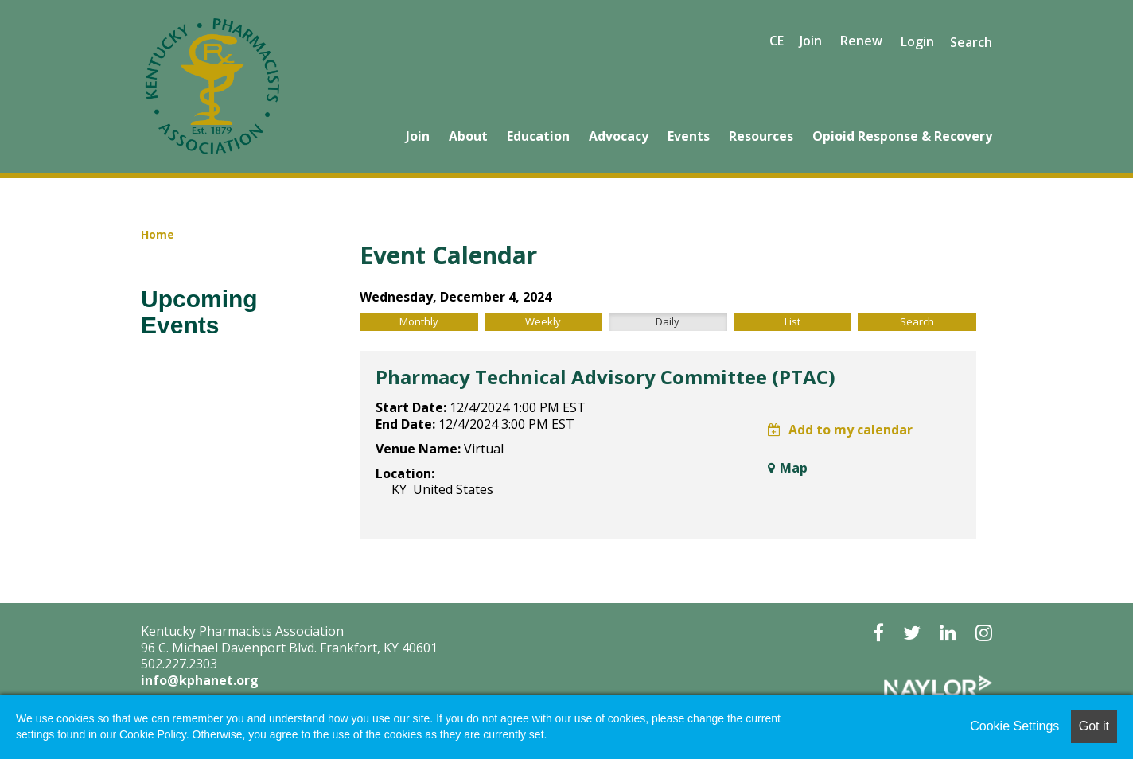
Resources (761, 136)
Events (689, 136)
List (792, 321)
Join (418, 136)
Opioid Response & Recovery (902, 136)
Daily (667, 321)
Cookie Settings (1014, 726)
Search (971, 42)
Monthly (418, 321)
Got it (1094, 726)
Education (538, 136)
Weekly (543, 321)
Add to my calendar (840, 429)
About (468, 136)
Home (157, 234)
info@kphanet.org (200, 680)
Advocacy (618, 136)
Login (917, 41)
